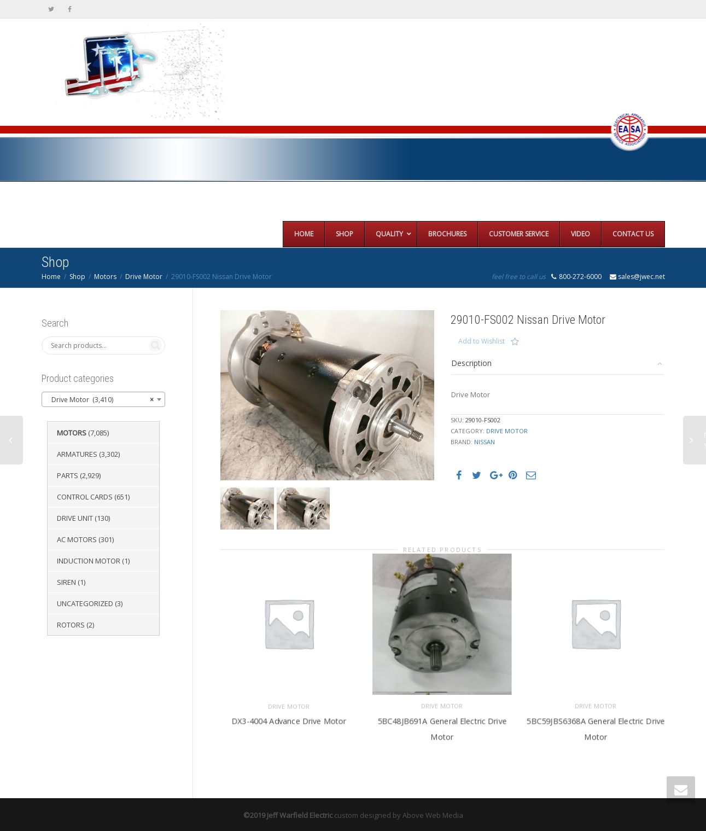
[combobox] (104, 399)
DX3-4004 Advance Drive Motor (288, 719)
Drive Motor (143, 276)
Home (51, 276)
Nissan (484, 442)
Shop (77, 276)
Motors (105, 276)
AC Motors (77, 539)
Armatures (77, 454)
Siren (66, 582)
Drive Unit (75, 518)
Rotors (71, 625)
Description (471, 363)
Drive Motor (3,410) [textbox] (100, 400)
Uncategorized (85, 603)
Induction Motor (88, 561)
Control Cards (85, 497)
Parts (67, 475)
